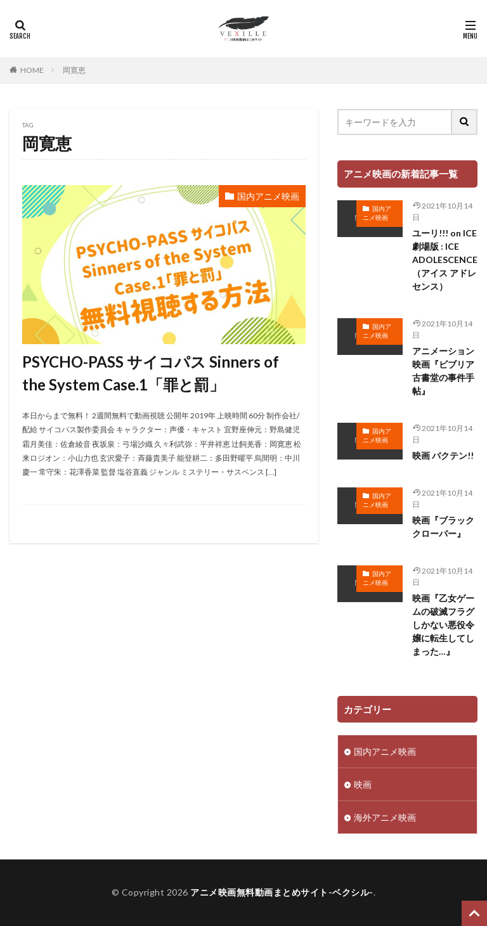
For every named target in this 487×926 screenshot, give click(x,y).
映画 (363, 784)
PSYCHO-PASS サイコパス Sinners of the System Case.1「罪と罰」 (150, 373)
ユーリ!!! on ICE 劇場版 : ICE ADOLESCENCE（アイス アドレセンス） (444, 260)
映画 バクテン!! (443, 455)
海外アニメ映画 (385, 817)
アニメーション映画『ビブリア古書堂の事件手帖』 (443, 370)
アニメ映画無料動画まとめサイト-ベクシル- (281, 892)
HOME (32, 70)
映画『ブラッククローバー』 (443, 527)
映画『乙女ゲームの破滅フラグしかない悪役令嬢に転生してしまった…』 (443, 625)
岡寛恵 (74, 70)
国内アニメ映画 (268, 196)
